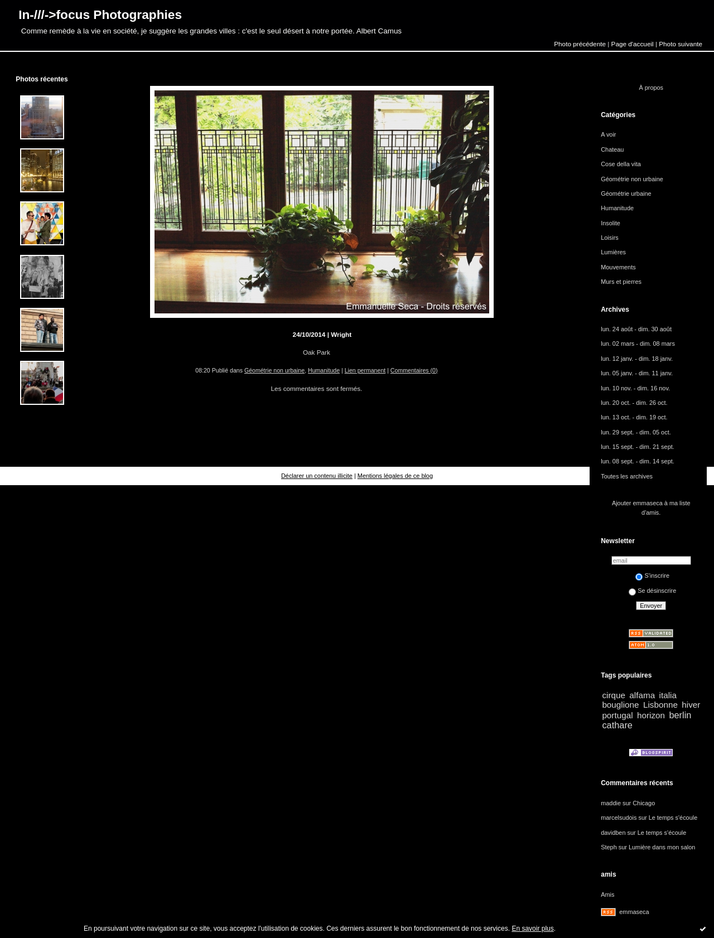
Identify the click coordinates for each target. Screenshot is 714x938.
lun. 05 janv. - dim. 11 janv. (637, 373)
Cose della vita (621, 164)
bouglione (620, 704)
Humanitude (324, 370)
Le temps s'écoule (673, 817)
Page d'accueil (632, 43)
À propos (651, 87)
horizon (651, 715)
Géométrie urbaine (626, 193)
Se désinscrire (652, 590)
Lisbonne (660, 704)
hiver (691, 704)
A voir (608, 134)
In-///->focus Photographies (100, 14)
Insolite (610, 223)
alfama (642, 695)
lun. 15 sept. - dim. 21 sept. (637, 446)
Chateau (612, 149)
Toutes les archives (627, 476)
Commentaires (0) (414, 370)
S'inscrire (652, 575)
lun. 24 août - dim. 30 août (636, 329)
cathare (617, 725)
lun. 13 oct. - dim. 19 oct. (634, 417)
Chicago (644, 803)
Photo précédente (580, 43)
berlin (680, 715)
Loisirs (610, 237)
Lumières (613, 252)
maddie (611, 803)
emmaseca (634, 911)
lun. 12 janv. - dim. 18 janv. (637, 358)
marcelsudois (618, 817)
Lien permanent (365, 370)
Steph (609, 847)
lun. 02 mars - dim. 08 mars (638, 343)
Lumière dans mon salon (662, 847)
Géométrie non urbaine (274, 370)
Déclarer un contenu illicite (317, 475)
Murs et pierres (621, 281)
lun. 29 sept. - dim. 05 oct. (636, 432)
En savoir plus (532, 928)
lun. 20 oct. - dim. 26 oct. (634, 402)
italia (668, 695)
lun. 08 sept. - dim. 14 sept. (637, 461)
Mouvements (618, 267)
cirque (613, 695)
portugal (617, 715)
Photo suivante (680, 43)
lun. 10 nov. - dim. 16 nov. (635, 388)
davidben (613, 832)
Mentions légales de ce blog (395, 475)
